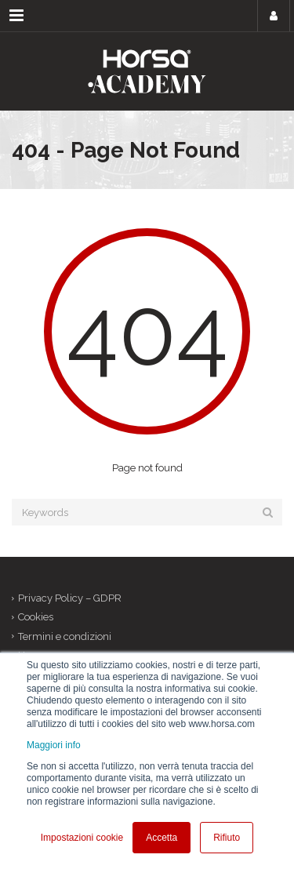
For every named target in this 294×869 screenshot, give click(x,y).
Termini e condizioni (64, 636)
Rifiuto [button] (226, 837)
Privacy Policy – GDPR (70, 598)
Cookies (35, 617)
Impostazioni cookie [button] (82, 837)
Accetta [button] (161, 837)
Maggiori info (54, 745)
